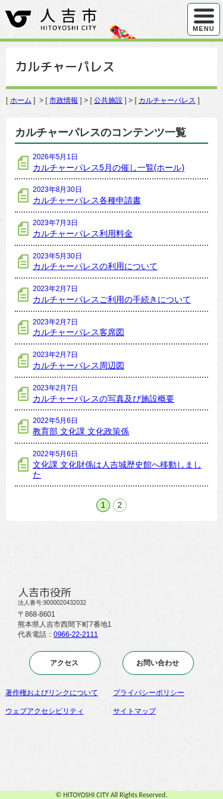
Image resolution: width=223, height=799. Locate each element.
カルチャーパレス (167, 100)
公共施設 (108, 100)
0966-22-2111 (76, 634)
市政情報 (63, 100)
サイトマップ (134, 711)
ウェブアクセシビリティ (44, 711)
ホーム (21, 100)
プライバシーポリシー (148, 693)
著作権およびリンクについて (51, 693)
